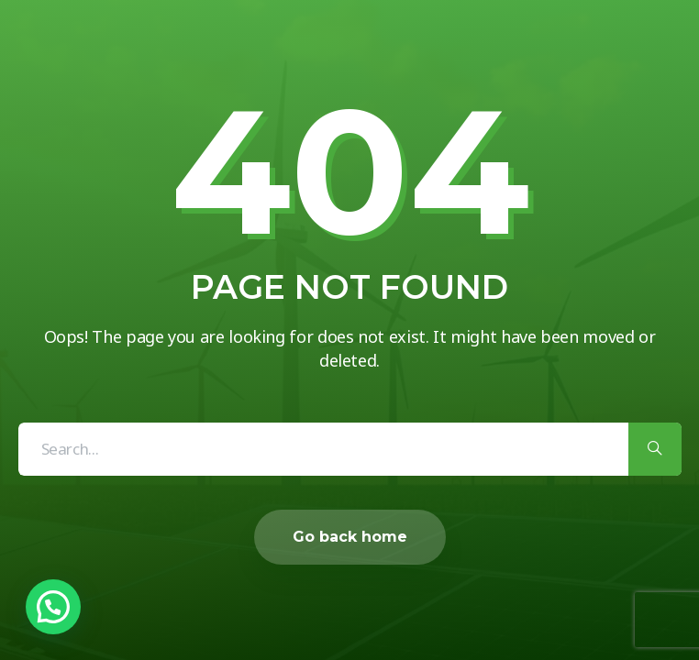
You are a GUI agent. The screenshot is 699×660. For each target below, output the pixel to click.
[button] (53, 606)
